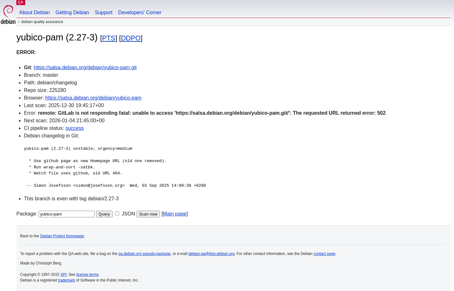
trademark (66, 280)
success (75, 128)
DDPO (131, 38)
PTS (108, 38)
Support (104, 12)
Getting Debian (72, 12)
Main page (174, 213)
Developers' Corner (139, 12)
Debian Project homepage (62, 236)
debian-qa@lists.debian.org (212, 254)
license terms (87, 274)
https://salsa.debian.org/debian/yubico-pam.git (85, 67)
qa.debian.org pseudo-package (145, 254)
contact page (324, 254)
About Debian (34, 12)
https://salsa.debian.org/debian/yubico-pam (93, 97)
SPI (64, 274)
